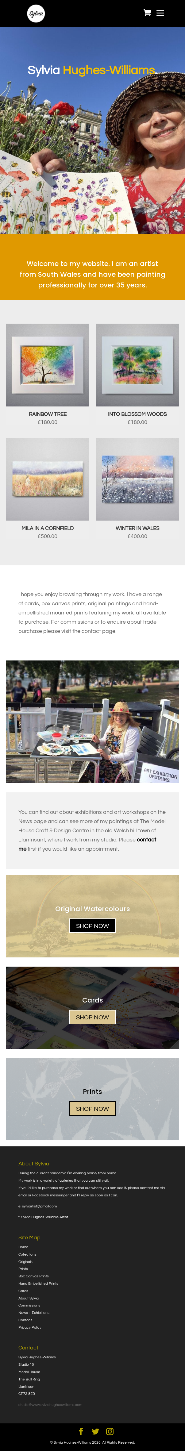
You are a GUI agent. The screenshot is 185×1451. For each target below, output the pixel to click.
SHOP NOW (92, 926)
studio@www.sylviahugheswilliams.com (50, 1405)
